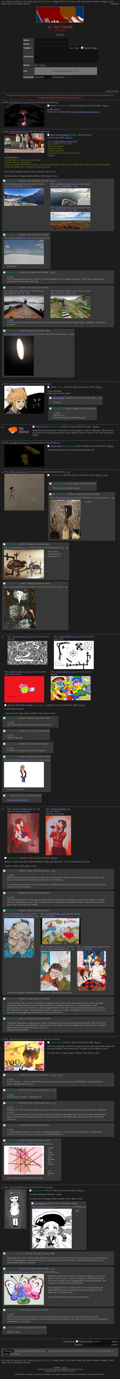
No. (94, 108)
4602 (47, 333)
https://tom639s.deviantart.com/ (85, 114)
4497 (46, 1312)
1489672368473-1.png (68, 639)
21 (87, 1353)
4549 (47, 1021)
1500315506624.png (18, 1189)
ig (38, 1)
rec (66, 1)
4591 (94, 411)
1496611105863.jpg (18, 474)
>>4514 (53, 1105)
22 (91, 1353)
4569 (46, 290)
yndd (8, 1)
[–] (2, 105)
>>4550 (105, 477)
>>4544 (10, 900)
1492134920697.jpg (18, 240)
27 (111, 1353)
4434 (91, 477)
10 (43, 1353)
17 (71, 1353)
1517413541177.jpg (18, 105)
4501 (44, 1330)
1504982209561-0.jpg (19, 916)
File (36, 67)
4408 (46, 746)
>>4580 (56, 415)
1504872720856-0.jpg (22, 811)
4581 (89, 429)
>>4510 (10, 1081)
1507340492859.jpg (18, 550)
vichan (64, 1370)
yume (17, 1)
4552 (39, 798)
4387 (46, 237)
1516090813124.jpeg (18, 336)
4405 (47, 720)
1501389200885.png (18, 1146)
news (73, 1)
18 (75, 1353)
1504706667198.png (18, 762)
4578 (92, 389)
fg (12, 1)
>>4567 (52, 183)
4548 (47, 1001)
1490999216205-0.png (19, 186)
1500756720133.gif (18, 1041)
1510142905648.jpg (18, 589)
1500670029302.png (18, 1274)
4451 (94, 486)
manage (103, 1)
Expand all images (112, 93)
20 (83, 1353)
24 (99, 1353)
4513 (47, 1105)
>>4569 (52, 275)
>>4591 (99, 400)
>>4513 (60, 1077)
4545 (47, 895)
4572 (48, 586)
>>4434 (88, 504)
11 (47, 1353)
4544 (47, 873)
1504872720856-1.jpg (60, 811)
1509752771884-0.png (19, 293)
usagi (3, 4)
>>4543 (10, 877)
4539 (48, 759)
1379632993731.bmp (19, 134)
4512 (47, 1092)
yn (3, 1)
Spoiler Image (90, 48)
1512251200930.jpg (18, 386)
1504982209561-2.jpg (55, 949)
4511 (47, 1077)
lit (25, 1)
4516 (47, 1143)
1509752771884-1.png (65, 293)
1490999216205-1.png (65, 186)
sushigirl (18, 4)
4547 (47, 913)
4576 (103, 448)
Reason (78, 1347)
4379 (46, 183)
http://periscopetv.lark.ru (18, 802)
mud (111, 1)
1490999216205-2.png (65, 210)
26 (107, 1353)
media (29, 1)
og (35, 1)
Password (88, 1344)
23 (95, 1353)
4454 (74, 1193)
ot (45, 1)
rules (79, 1)
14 (59, 1353)
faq (83, 1)
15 (63, 1353)
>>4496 (10, 1317)
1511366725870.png (18, 445)
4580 (93, 400)
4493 (74, 1206)
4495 (52, 1256)
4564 (47, 546)
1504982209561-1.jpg (55, 916)
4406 (47, 733)
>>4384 (10, 725)
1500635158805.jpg (46, 1209)
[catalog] (60, 34)
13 (55, 1353)
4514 (47, 1127)
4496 (46, 1271)
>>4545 (53, 873)
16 (67, 1353)
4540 (47, 860)
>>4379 (10, 279)
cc (48, 1)
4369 (75, 707)
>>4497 (52, 1271)
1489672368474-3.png (65, 674)
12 (51, 1353)
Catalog (15, 1356)
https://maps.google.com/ (65, 144)
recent (89, 1)
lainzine (26, 4)
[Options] (115, 4)
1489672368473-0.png (22, 639)
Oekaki (42, 67)
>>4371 (10, 737)
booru (9, 4)
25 (103, 1353)
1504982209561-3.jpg (92, 949)
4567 (46, 275)
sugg (55, 1)
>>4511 (10, 1097)
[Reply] (105, 108)
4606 (98, 108)
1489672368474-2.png (19, 674)
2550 (61, 140)
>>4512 (53, 1077)
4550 (97, 496)
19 (79, 1353)
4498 (91, 1045)
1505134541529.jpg (64, 500)
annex (95, 1)
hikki (62, 1)
